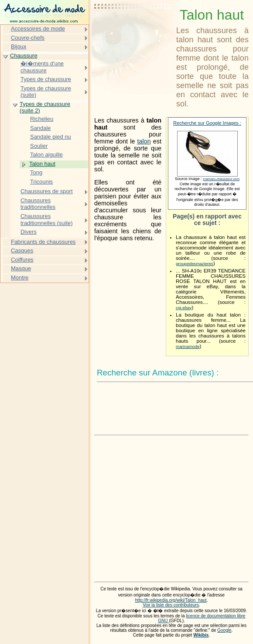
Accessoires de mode (38, 28)
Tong (36, 172)
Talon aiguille (46, 154)
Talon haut (42, 163)
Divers (29, 231)
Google (224, 630)
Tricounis (41, 181)
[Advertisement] (133, 28)
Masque (21, 268)
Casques (22, 250)
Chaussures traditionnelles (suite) (47, 219)
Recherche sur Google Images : (207, 123)
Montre (19, 277)
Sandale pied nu (50, 136)
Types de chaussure (46, 79)
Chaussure (24, 55)
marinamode (187, 346)
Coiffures (22, 259)
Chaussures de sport (47, 191)
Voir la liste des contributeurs (171, 605)
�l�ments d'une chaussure (42, 67)
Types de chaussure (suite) (46, 92)
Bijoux (18, 46)
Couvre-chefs (27, 37)
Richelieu (41, 119)
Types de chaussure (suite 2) (45, 107)
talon (143, 141)
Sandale (40, 128)
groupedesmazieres (194, 263)
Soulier (39, 146)
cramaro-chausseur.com (221, 179)
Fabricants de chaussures (43, 242)
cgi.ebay (183, 307)
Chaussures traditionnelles (38, 204)
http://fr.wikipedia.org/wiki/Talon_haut (171, 600)
